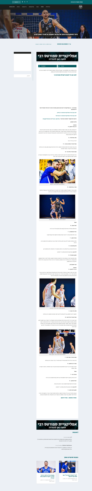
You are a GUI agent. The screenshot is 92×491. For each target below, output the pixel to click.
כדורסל (48, 7)
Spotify (57, 118)
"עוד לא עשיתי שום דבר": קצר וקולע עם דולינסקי (70, 475)
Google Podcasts (47, 118)
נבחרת (50, 481)
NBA (42, 7)
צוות (18, 7)
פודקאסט (31, 7)
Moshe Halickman (62, 44)
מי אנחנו (24, 7)
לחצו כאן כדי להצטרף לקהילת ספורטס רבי (65, 75)
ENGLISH (12, 7)
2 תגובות (37, 44)
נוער (37, 7)
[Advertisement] (22, 62)
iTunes (53, 118)
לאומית (41, 44)
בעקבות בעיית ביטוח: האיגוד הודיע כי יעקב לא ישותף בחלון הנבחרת (47, 476)
